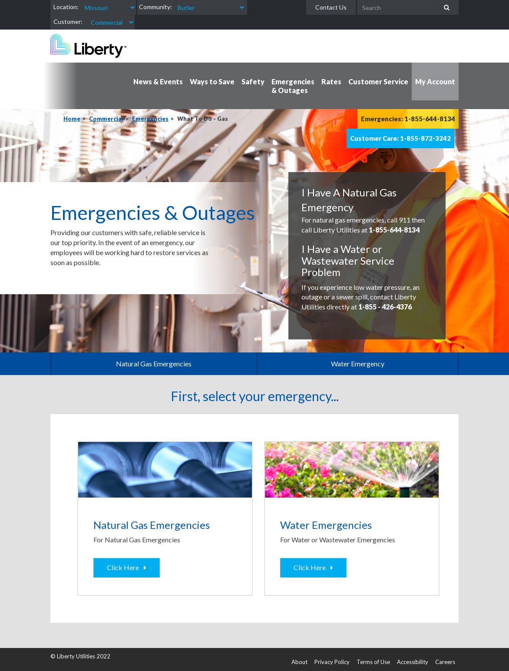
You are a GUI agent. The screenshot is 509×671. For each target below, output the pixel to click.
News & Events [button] (158, 81)
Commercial (106, 118)
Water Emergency (357, 363)
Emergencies (150, 118)
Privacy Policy (332, 661)
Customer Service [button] (378, 81)
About (299, 661)
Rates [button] (331, 81)
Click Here (124, 567)
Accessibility (412, 661)
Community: (155, 6)
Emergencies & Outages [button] (292, 85)
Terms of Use (373, 661)
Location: (66, 6)
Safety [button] (252, 81)
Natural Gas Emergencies (154, 363)
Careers (445, 661)
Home (71, 118)
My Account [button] (435, 81)
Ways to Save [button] (212, 81)
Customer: (68, 21)
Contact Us (331, 7)
